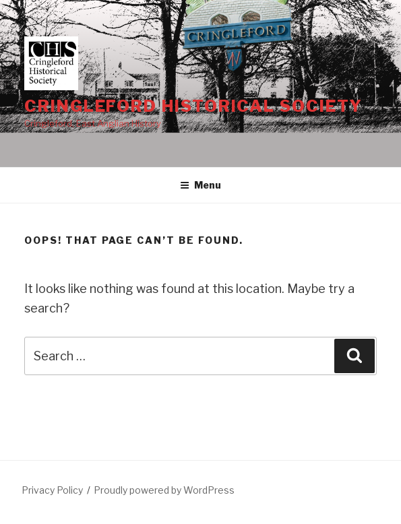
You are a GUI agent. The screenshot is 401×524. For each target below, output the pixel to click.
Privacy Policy (52, 490)
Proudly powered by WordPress (164, 490)
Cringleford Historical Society (193, 106)
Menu (200, 185)
